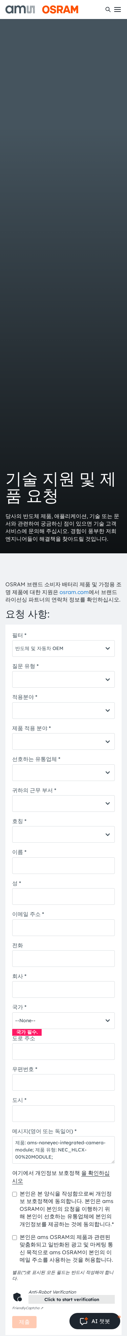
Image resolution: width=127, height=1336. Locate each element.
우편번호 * (24, 1069)
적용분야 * (24, 696)
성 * (16, 883)
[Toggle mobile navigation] (117, 9)
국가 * (19, 1007)
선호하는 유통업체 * (36, 759)
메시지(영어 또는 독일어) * (44, 1131)
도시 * (19, 1099)
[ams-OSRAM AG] (41, 9)
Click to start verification (71, 1299)
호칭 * (19, 821)
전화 (17, 945)
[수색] (108, 9)
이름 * (19, 851)
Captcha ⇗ (27, 1308)
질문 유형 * (25, 666)
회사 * (19, 976)
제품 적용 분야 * (31, 728)
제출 (24, 1321)
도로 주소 (23, 1038)
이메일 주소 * (28, 914)
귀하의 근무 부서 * (34, 790)
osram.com (74, 592)
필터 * (19, 635)
